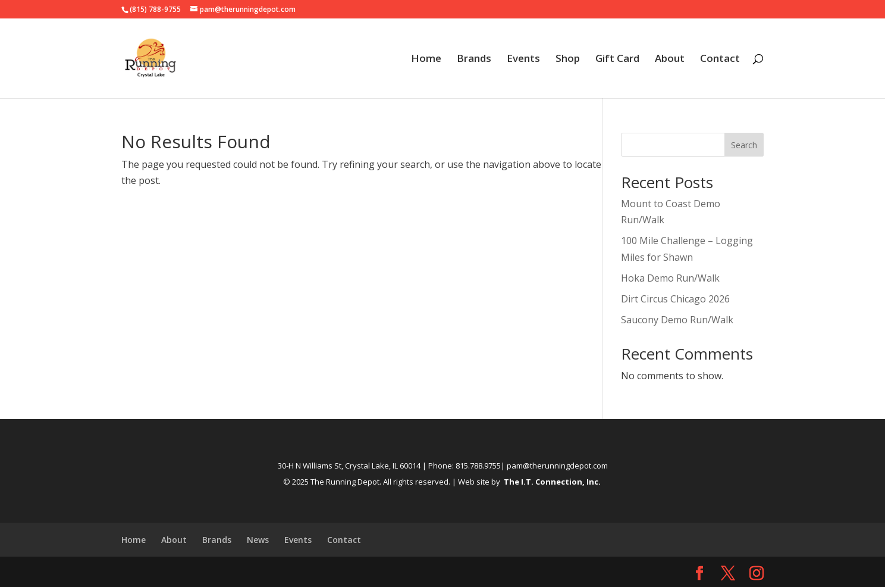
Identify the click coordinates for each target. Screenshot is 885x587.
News (258, 539)
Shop (568, 59)
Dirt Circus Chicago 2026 (675, 298)
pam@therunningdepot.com (557, 465)
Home (426, 59)
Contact (720, 59)
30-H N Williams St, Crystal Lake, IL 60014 (349, 465)
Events (523, 59)
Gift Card (617, 59)
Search (744, 145)
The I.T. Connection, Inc (551, 481)
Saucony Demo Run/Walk (677, 319)
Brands (474, 59)
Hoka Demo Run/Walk (670, 278)
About (670, 59)
